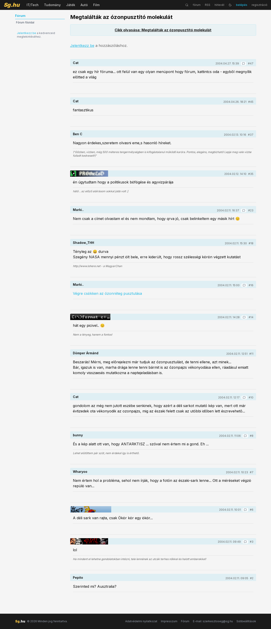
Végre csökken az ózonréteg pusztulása (107, 293)
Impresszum (169, 621)
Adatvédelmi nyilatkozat (141, 621)
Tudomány (52, 5)
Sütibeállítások (246, 621)
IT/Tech (33, 5)
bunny (78, 435)
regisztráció (259, 5)
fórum (197, 5)
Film (96, 5)
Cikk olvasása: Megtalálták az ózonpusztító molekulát (163, 30)
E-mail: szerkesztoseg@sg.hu (213, 621)
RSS (207, 5)
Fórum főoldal (25, 22)
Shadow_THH (83, 243)
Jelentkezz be (26, 33)
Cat (76, 63)
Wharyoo (80, 471)
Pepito (78, 577)
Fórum (185, 621)
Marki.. (78, 210)
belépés (241, 5)
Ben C (77, 134)
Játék (70, 5)
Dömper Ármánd (85, 353)
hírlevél (219, 5)
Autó (84, 5)
